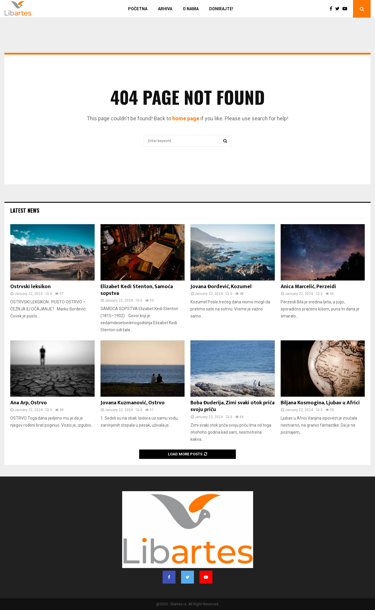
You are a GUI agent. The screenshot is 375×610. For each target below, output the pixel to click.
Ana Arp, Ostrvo (28, 402)
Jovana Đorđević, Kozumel (221, 286)
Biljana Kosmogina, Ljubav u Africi (320, 402)
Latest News (24, 210)
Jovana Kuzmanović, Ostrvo (132, 402)
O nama (191, 8)
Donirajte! (221, 8)
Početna (137, 8)
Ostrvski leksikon (30, 286)
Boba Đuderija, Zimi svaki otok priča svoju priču (232, 406)
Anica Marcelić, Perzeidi (308, 286)
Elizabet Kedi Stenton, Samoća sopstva (136, 290)
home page (185, 118)
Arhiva (165, 8)
